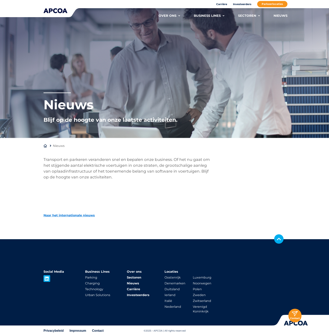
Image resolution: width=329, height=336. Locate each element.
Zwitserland (202, 301)
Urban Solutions (97, 295)
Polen (197, 289)
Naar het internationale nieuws (69, 215)
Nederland (172, 307)
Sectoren (134, 277)
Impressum (77, 330)
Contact (98, 330)
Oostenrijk (172, 277)
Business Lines (97, 271)
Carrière (221, 4)
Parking (91, 277)
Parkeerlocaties (272, 3)
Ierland (169, 295)
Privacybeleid (54, 330)
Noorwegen (202, 283)
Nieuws (133, 283)
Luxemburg (202, 277)
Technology (94, 289)
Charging (92, 283)
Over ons (134, 271)
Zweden (199, 295)
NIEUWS (280, 16)
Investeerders (242, 4)
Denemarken (174, 283)
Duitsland (172, 289)
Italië (168, 301)
